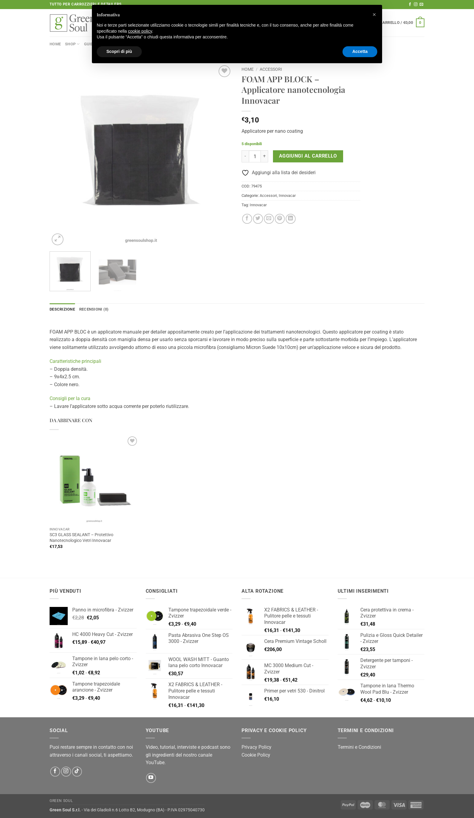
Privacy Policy (256, 747)
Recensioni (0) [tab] (94, 309)
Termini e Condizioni (359, 747)
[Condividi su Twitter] (258, 219)
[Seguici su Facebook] (410, 4)
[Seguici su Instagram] (415, 4)
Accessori (271, 69)
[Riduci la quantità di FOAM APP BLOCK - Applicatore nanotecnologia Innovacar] (245, 156)
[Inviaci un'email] (421, 4)
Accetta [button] (360, 51)
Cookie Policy (256, 755)
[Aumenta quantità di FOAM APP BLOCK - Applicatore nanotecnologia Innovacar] (264, 156)
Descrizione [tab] (62, 309)
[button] (402, 23)
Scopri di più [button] (119, 51)
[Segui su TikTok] (77, 772)
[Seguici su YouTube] (151, 778)
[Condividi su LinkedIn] (291, 219)
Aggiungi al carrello (308, 156)
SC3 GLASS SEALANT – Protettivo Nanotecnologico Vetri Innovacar (81, 537)
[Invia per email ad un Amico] (269, 219)
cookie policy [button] (140, 31)
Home (55, 44)
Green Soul (61, 801)
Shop (72, 44)
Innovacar (287, 195)
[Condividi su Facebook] (247, 219)
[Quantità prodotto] (255, 156)
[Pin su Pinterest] (280, 219)
